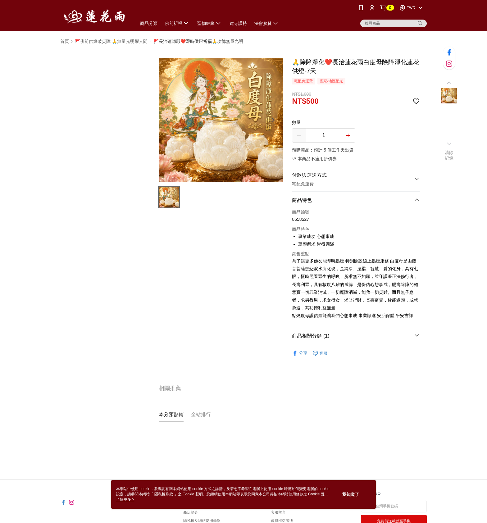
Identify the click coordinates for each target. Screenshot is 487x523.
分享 (299, 353)
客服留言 (278, 512)
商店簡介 (190, 512)
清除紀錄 (449, 155)
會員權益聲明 (282, 520)
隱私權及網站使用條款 (202, 520)
